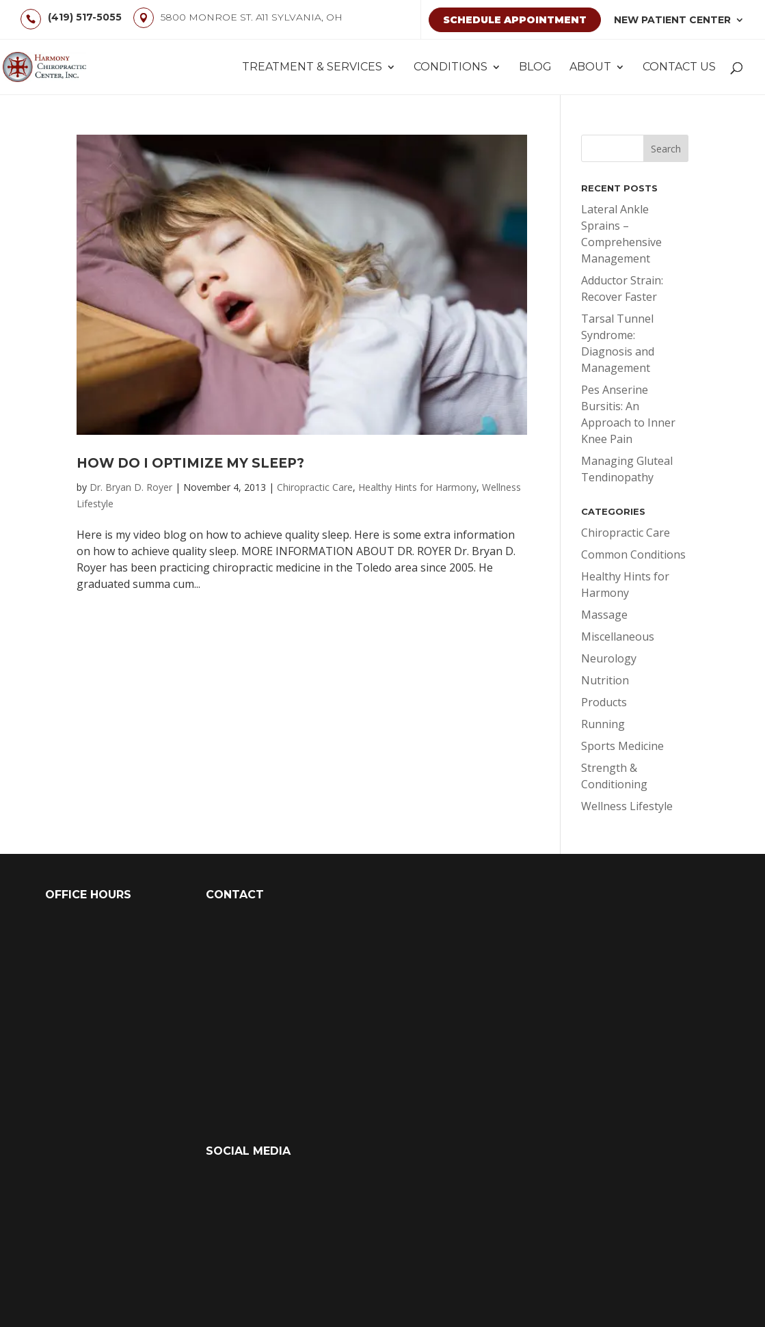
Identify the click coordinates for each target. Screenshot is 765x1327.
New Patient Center (672, 20)
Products (604, 702)
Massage (604, 614)
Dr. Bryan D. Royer (131, 487)
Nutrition (605, 680)
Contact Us (679, 67)
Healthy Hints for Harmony (417, 487)
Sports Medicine (622, 745)
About (590, 67)
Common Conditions (633, 554)
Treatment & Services (312, 67)
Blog (535, 67)
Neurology (608, 658)
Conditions (450, 67)
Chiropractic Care (315, 487)
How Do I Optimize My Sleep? (190, 463)
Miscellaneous (617, 636)
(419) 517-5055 (85, 17)
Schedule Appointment (515, 20)
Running (603, 724)
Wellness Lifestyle (627, 806)
